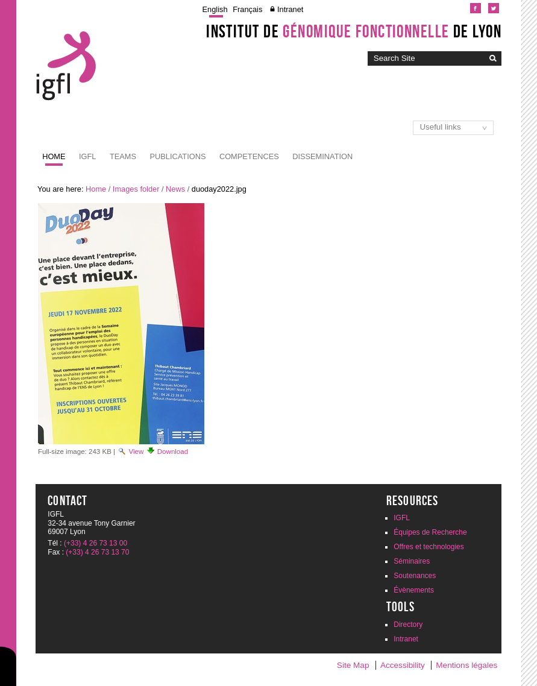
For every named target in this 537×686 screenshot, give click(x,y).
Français (247, 9)
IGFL (87, 156)
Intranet (290, 9)
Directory (408, 624)
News (175, 189)
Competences (249, 156)
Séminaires (412, 561)
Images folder (136, 189)
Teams (123, 156)
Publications (178, 156)
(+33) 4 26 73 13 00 (95, 543)
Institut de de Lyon (353, 31)
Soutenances (415, 575)
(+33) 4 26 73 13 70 (97, 552)
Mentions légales (466, 665)
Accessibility (402, 665)
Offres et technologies (429, 547)
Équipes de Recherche (430, 532)
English (215, 9)
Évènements (414, 590)
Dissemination (322, 156)
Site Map (353, 665)
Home (53, 156)
